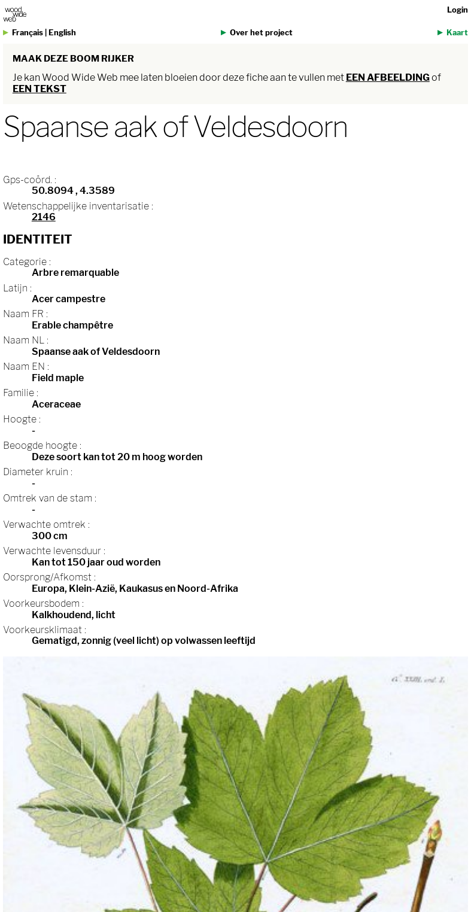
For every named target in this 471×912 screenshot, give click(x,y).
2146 (44, 217)
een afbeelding (388, 77)
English (62, 32)
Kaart (457, 32)
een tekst (39, 89)
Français (27, 32)
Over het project (261, 32)
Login (457, 9)
